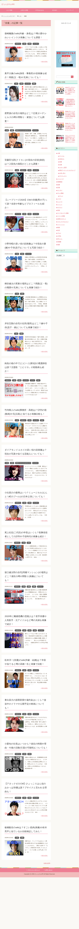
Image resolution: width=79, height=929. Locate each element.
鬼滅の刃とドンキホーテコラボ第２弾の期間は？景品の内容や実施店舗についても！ (70, 127)
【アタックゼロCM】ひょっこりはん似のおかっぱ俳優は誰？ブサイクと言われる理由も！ (26, 835)
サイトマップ (70, 10)
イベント (59, 205)
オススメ (59, 208)
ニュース (59, 202)
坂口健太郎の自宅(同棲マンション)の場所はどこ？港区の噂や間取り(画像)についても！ (25, 616)
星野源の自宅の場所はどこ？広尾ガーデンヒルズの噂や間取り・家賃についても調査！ (26, 125)
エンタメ (36, 48)
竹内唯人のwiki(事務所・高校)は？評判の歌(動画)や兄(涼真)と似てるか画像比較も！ (26, 437)
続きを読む (45, 66)
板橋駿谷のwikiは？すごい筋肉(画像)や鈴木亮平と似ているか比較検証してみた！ (25, 879)
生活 (58, 230)
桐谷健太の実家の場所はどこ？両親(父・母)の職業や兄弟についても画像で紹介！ (26, 303)
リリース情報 (61, 216)
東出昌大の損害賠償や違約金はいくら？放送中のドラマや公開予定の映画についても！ (26, 747)
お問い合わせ (48, 921)
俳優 (29, 48)
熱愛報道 (59, 182)
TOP (9, 16)
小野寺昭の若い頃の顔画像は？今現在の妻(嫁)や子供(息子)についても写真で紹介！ (26, 259)
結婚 (58, 185)
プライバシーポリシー (34, 921)
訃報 (58, 188)
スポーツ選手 (63, 168)
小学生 (59, 236)
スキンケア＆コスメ (63, 222)
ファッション (61, 225)
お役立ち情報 (24, 10)
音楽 (38, 404)
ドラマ (32, 404)
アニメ (61, 196)
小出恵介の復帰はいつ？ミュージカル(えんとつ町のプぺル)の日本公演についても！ (26, 528)
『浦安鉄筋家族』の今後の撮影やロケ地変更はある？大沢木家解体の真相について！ (70, 103)
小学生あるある (39, 10)
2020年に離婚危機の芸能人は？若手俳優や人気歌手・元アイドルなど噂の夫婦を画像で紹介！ (26, 659)
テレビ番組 (60, 193)
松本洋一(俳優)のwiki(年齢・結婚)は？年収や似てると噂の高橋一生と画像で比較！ (26, 703)
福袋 (58, 245)
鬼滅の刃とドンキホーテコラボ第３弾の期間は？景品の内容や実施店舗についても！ (70, 115)
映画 (34, 92)
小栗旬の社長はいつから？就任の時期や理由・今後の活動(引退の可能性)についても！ (26, 791)
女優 (34, 626)
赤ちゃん (59, 239)
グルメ (59, 233)
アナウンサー (63, 176)
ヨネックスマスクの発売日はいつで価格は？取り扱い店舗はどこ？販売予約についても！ (70, 139)
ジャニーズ (60, 179)
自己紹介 (54, 10)
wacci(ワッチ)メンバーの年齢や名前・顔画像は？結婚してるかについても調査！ (70, 91)
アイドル (18, 226)
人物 (24, 48)
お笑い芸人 (62, 173)
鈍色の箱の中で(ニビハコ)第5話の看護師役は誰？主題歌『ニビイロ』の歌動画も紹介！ (26, 391)
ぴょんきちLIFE (12, 4)
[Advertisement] (67, 37)
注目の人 (18, 48)
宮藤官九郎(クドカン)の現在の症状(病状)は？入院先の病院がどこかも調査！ (25, 172)
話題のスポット (61, 219)
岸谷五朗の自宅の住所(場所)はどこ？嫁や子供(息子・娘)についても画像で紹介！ (25, 347)
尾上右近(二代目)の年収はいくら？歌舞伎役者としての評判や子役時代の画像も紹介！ (26, 572)
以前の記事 (47, 915)
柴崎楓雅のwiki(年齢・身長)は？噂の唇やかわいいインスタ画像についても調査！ (26, 37)
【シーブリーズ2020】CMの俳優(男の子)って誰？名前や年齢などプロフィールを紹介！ (26, 215)
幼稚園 (59, 242)
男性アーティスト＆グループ (23, 138)
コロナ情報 (9, 10)
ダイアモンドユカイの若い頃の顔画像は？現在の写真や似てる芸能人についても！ (26, 481)
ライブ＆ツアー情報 (63, 213)
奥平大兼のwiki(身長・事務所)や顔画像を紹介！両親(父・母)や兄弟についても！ (26, 81)
